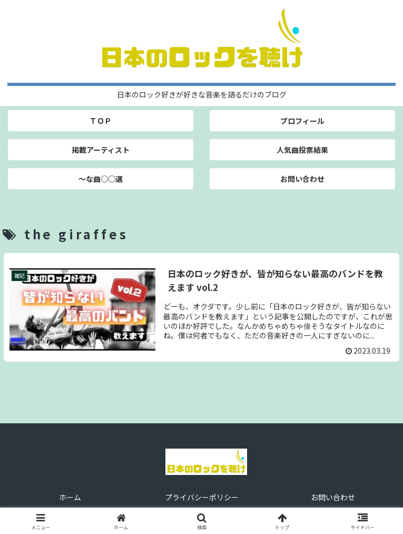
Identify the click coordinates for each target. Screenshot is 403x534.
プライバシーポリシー (202, 497)
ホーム (70, 497)
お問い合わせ (333, 497)
